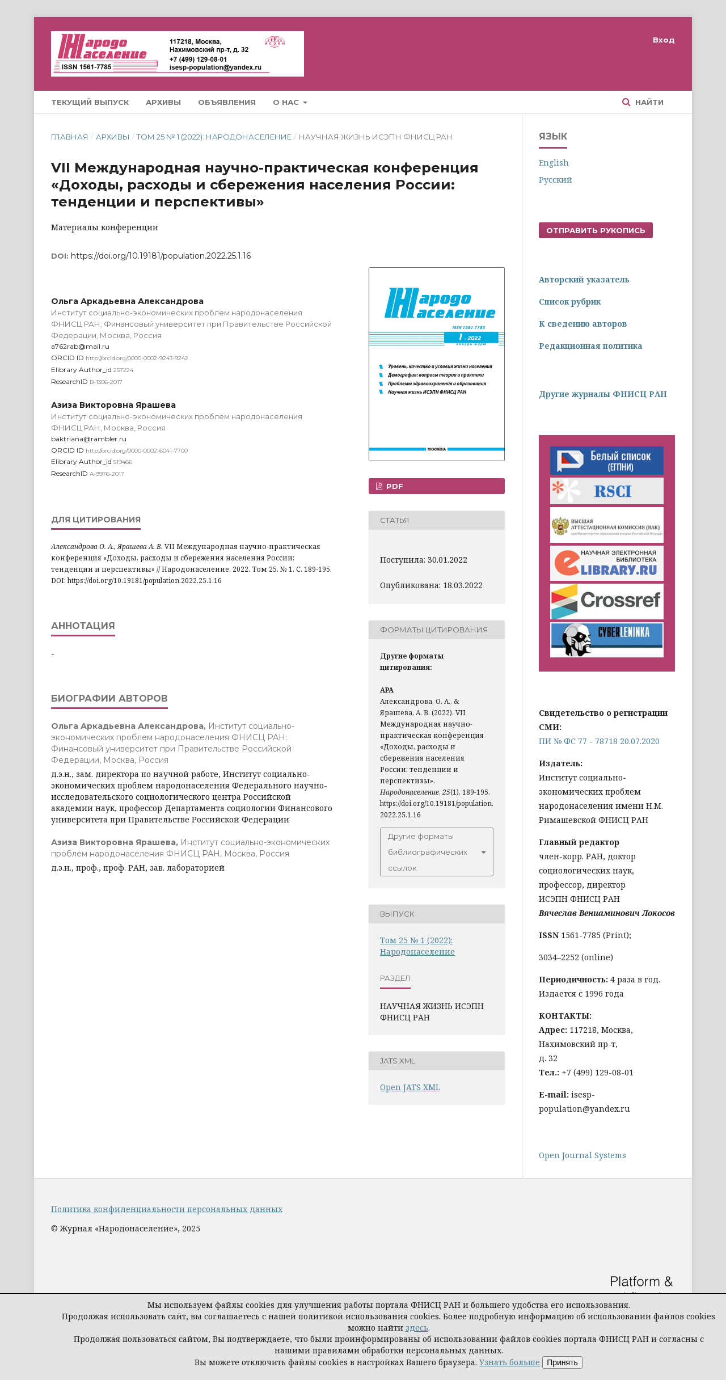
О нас (287, 102)
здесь (417, 1327)
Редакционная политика (591, 345)
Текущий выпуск (90, 102)
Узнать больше (509, 1362)
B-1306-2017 (106, 382)
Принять (562, 1362)
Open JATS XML (410, 1087)
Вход (664, 39)
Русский (555, 179)
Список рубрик (570, 301)
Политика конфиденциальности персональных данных (166, 1209)
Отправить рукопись (595, 230)
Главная (69, 136)
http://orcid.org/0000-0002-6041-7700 (137, 450)
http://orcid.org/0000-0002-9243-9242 (137, 358)
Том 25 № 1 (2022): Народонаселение (214, 136)
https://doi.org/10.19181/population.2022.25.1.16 (161, 256)
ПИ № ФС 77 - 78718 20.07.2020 (599, 741)
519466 (122, 462)
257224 (123, 370)
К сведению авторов (583, 323)
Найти (648, 102)
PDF (393, 486)
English (554, 162)
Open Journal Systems (582, 1155)
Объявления (227, 102)
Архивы (163, 102)
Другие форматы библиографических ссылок (427, 852)
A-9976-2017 (107, 474)
